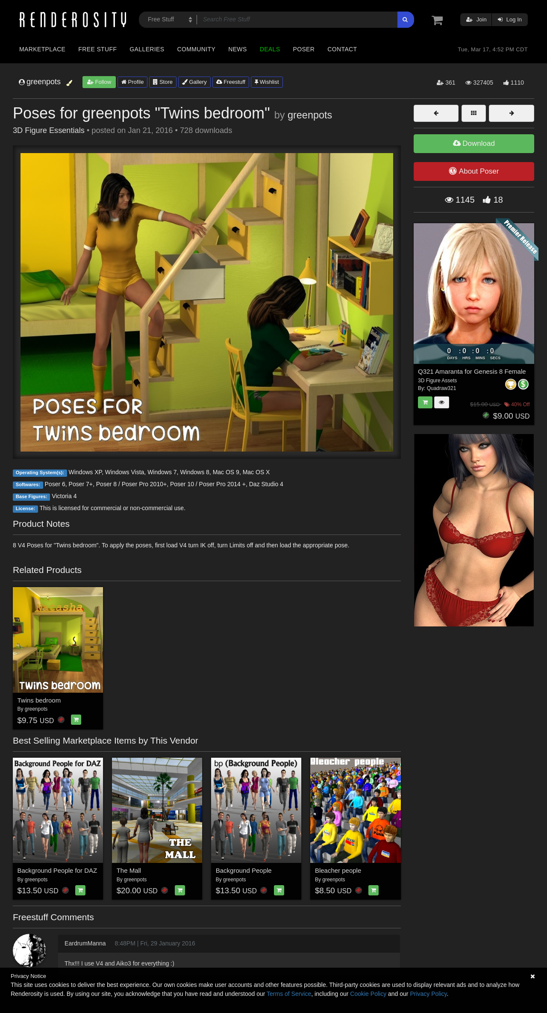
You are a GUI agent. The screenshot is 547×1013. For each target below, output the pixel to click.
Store (163, 82)
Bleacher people (338, 870)
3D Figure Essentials (49, 130)
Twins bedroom (39, 700)
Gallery (194, 82)
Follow (99, 82)
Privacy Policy (428, 993)
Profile (132, 82)
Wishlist (267, 82)
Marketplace (42, 49)
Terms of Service (289, 993)
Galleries (146, 49)
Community (196, 49)
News (237, 49)
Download (474, 143)
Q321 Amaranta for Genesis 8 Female (472, 371)
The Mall (129, 870)
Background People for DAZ (57, 870)
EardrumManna (85, 943)
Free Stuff (97, 49)
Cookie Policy (368, 993)
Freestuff (231, 82)
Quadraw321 (441, 388)
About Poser (474, 171)
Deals (270, 49)
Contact (342, 49)
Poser (304, 49)
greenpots (310, 115)
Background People (244, 870)
